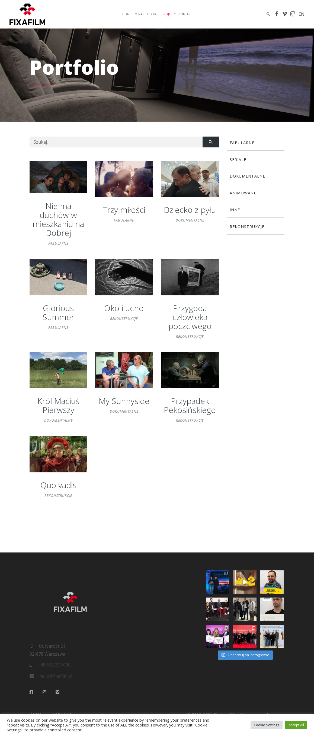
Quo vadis (58, 485)
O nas (139, 14)
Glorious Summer (58, 312)
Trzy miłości (123, 209)
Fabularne (58, 243)
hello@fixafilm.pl (55, 676)
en (302, 14)
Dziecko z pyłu (190, 209)
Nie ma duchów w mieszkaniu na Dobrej (58, 219)
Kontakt (185, 14)
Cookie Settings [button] (266, 724)
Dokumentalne (189, 220)
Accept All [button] (296, 724)
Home (127, 14)
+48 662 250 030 (54, 665)
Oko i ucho (124, 308)
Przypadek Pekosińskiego (190, 405)
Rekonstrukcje (124, 318)
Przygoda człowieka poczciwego (190, 316)
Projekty (168, 14)
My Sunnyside (124, 400)
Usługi (152, 14)
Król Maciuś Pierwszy (58, 405)
